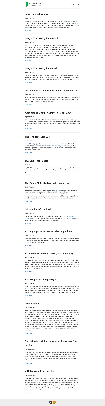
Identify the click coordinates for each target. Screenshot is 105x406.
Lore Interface (32, 303)
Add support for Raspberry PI (41, 279)
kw (32, 192)
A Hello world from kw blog (39, 371)
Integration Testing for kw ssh (41, 68)
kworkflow (36, 3)
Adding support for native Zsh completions (48, 231)
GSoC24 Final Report (36, 14)
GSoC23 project (33, 144)
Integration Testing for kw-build (42, 38)
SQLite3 (74, 218)
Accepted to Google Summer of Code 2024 (48, 112)
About (78, 4)
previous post (56, 168)
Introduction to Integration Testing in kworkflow (51, 90)
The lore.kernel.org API (37, 137)
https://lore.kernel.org (54, 146)
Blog (72, 4)
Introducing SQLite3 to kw (39, 209)
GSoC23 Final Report (36, 161)
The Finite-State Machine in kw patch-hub (47, 183)
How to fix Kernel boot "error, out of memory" (50, 253)
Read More (28, 30)
